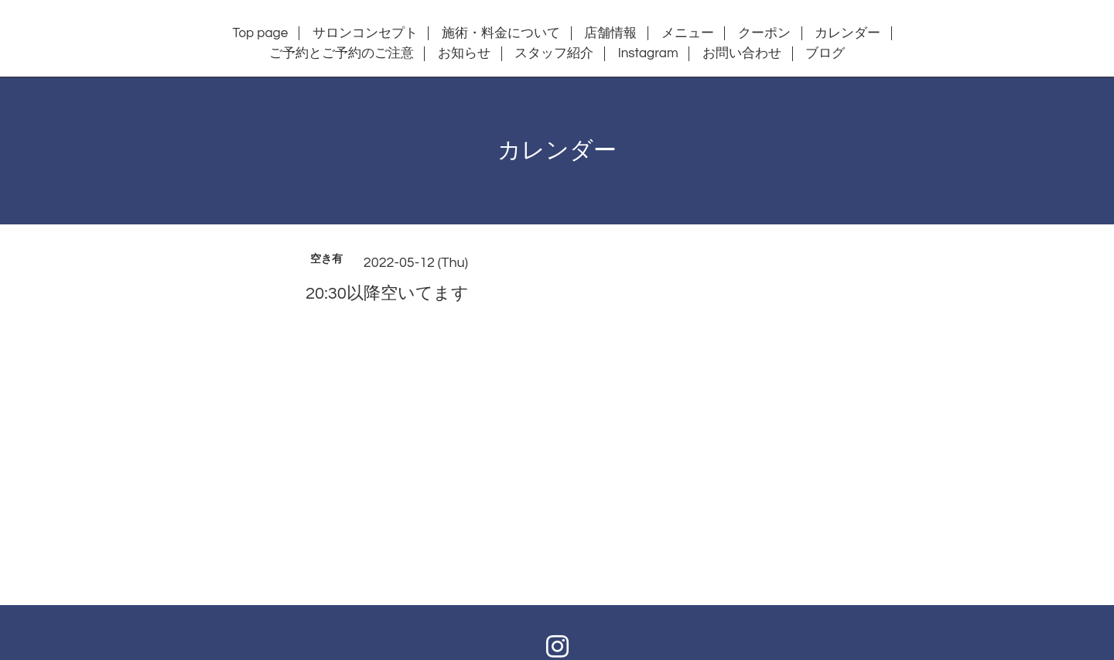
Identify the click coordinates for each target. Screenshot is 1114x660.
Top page (261, 33)
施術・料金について (501, 33)
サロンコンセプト (365, 33)
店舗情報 (610, 33)
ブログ (825, 53)
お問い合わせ (741, 53)
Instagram (648, 53)
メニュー (687, 33)
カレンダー (847, 33)
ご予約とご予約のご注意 (341, 53)
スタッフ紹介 (553, 53)
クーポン (764, 33)
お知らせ (464, 53)
